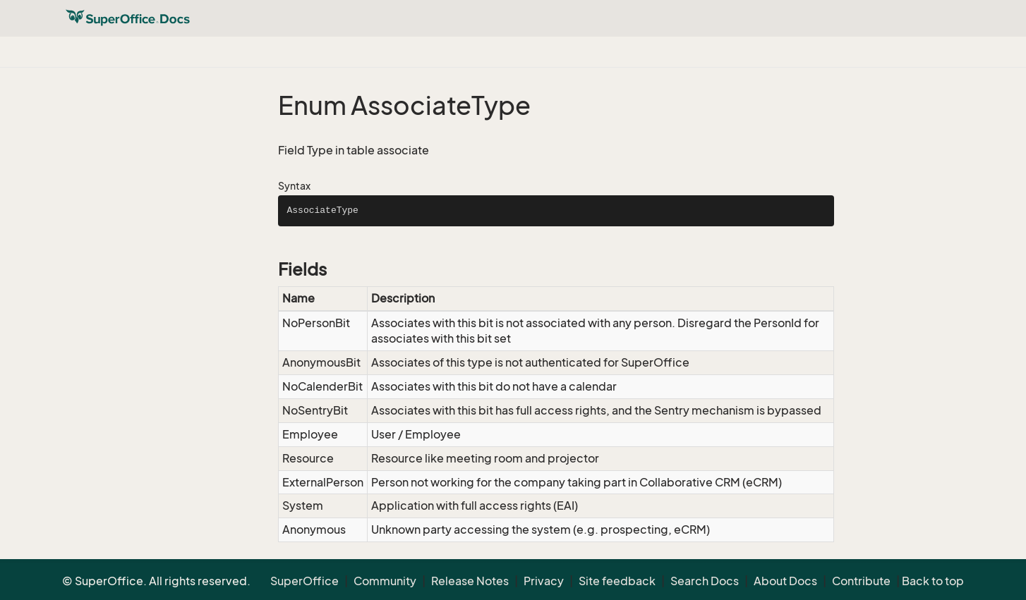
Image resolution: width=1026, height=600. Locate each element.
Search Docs (704, 581)
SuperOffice (304, 581)
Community (385, 581)
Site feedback (617, 581)
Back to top (933, 581)
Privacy (544, 581)
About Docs (785, 581)
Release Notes (470, 581)
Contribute (861, 581)
